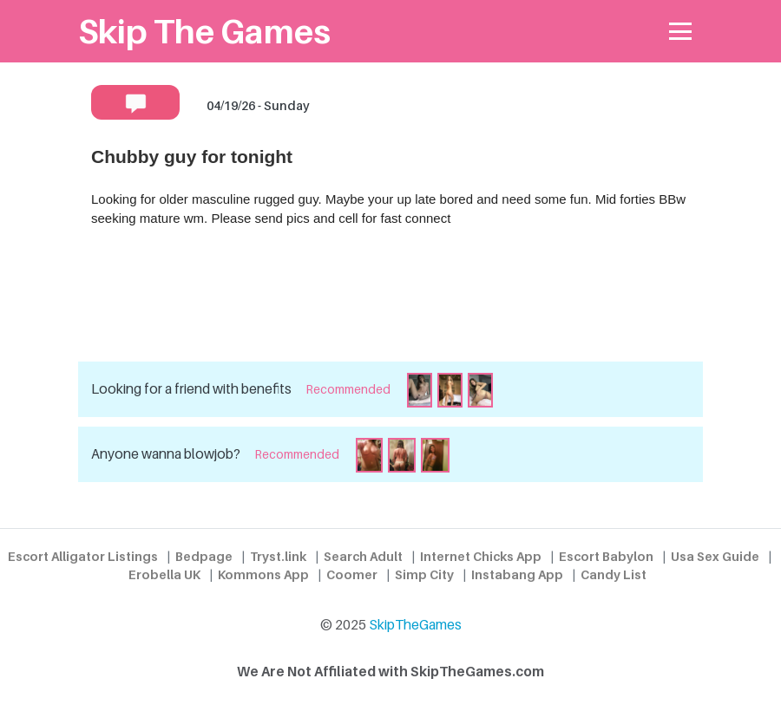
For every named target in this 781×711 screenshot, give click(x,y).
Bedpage (204, 556)
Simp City (424, 574)
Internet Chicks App (480, 556)
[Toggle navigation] (681, 31)
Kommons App (263, 574)
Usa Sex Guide (715, 556)
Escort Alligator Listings (83, 556)
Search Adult (363, 556)
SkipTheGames (415, 624)
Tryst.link (278, 556)
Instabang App (517, 574)
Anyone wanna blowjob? (165, 454)
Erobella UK (164, 574)
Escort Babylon (606, 556)
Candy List (613, 574)
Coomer (351, 574)
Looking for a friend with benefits (191, 389)
